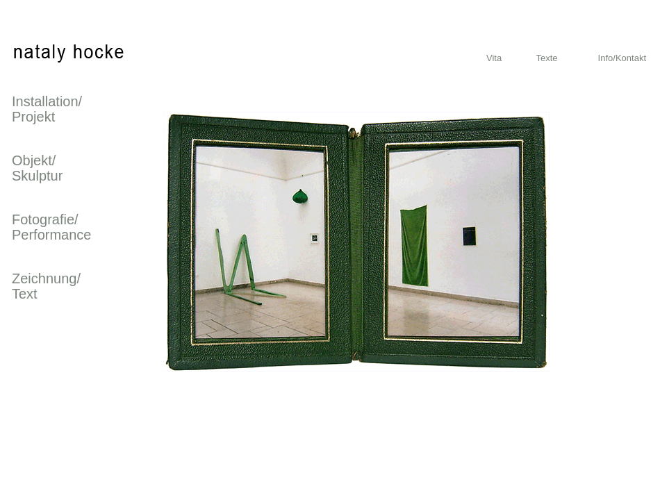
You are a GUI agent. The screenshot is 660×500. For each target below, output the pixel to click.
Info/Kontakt (622, 58)
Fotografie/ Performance (52, 227)
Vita (494, 58)
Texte (547, 58)
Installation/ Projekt (47, 109)
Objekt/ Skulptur (37, 168)
